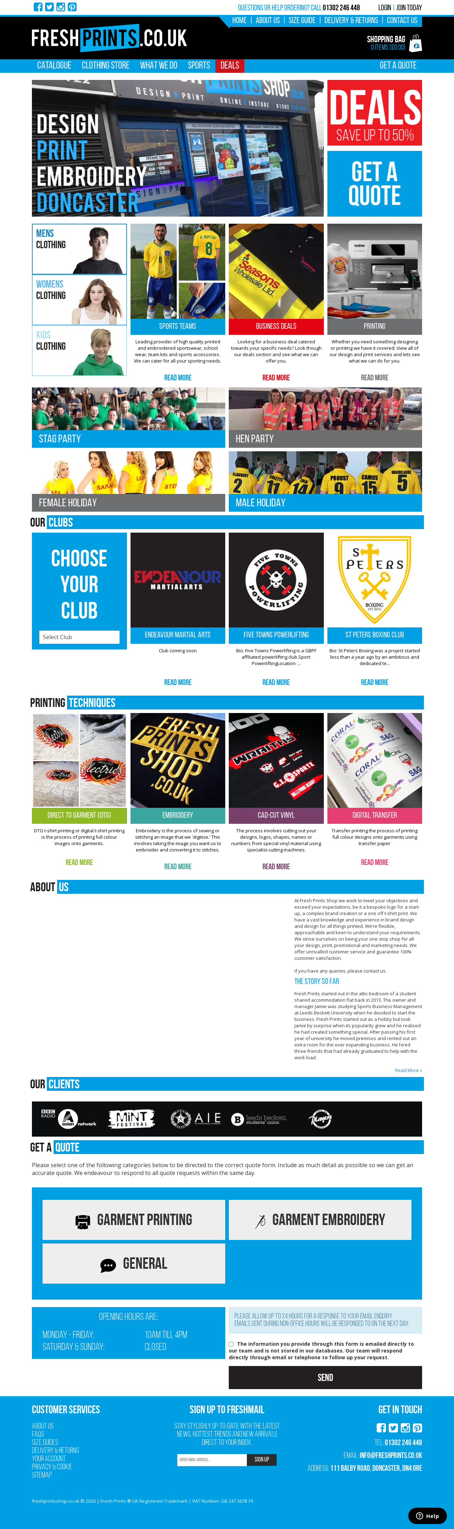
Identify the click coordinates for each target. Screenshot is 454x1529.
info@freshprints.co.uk (391, 1455)
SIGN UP (262, 1460)
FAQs (38, 1435)
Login (384, 8)
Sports (199, 66)
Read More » (408, 1070)
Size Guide (302, 21)
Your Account (49, 1459)
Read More (178, 377)
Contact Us (402, 21)
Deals (230, 66)
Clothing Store (105, 66)
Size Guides (45, 1443)
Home (239, 21)
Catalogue (54, 66)
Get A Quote (398, 66)
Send (325, 1377)
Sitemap (42, 1475)
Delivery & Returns (351, 21)
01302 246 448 (403, 1442)
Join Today (409, 8)
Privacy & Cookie (52, 1467)
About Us (268, 21)
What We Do (158, 66)
